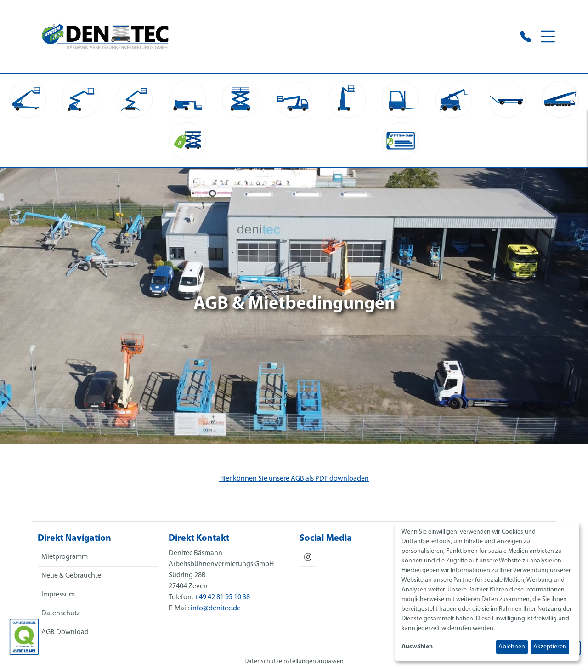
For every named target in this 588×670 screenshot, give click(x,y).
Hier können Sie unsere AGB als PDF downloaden (294, 479)
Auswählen (417, 646)
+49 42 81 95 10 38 (222, 597)
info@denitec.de (216, 608)
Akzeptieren (549, 646)
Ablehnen (511, 646)
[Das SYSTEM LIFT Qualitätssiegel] (24, 637)
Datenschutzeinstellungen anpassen (294, 661)
